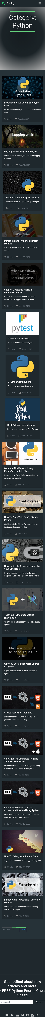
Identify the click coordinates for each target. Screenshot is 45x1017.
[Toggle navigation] (40, 3)
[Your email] (16, 1002)
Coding (8, 3)
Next (23, 930)
